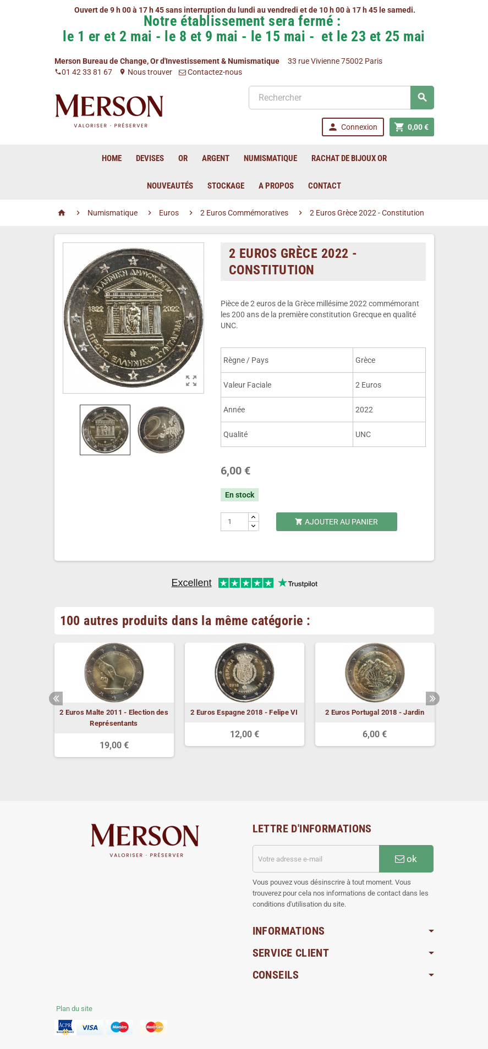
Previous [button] (56, 698)
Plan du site (74, 1008)
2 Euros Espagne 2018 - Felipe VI (244, 712)
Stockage (225, 186)
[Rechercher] (341, 97)
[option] (114, 700)
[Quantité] (235, 521)
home (112, 158)
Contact (324, 186)
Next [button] (433, 698)
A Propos (276, 186)
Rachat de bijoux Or (349, 158)
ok (406, 858)
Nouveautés (170, 186)
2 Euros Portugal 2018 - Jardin (374, 712)
